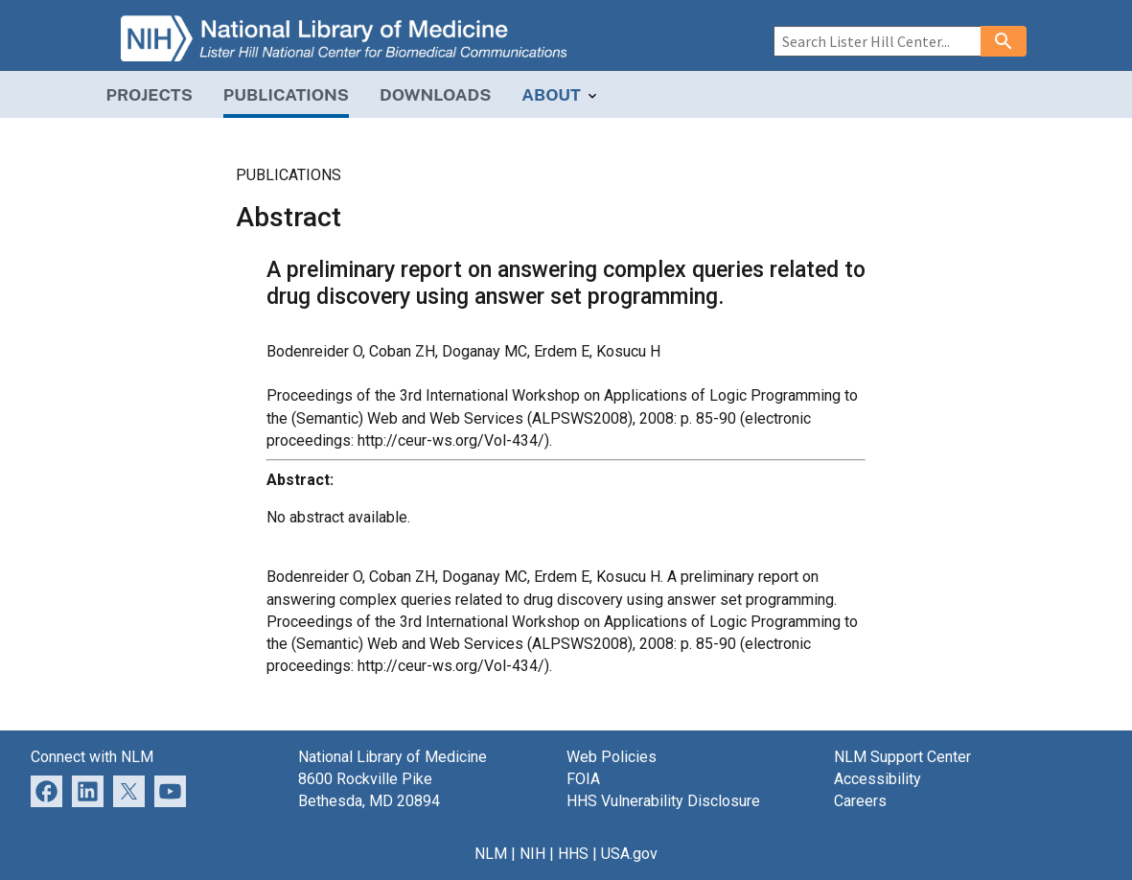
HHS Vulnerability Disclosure (663, 801)
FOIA (583, 779)
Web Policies (611, 757)
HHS (573, 854)
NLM (490, 854)
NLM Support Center (902, 757)
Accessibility (877, 779)
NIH (532, 854)
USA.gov (629, 854)
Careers (860, 801)
